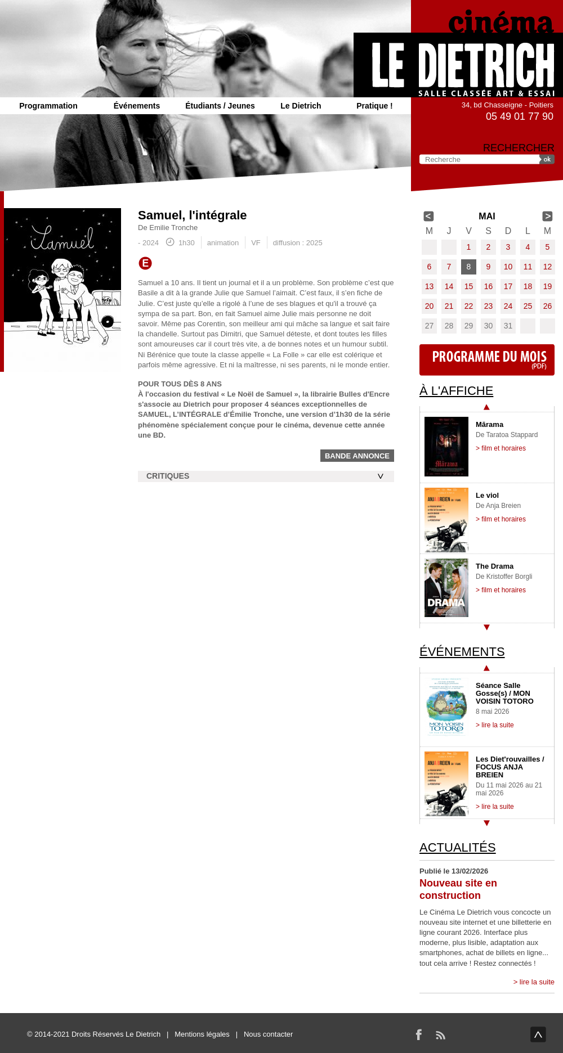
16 (488, 286)
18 (528, 286)
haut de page (538, 1034)
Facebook (419, 1034)
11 (528, 266)
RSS (440, 1034)
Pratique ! (374, 105)
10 (508, 266)
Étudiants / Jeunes (220, 105)
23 (488, 306)
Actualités (457, 847)
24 (508, 306)
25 (528, 306)
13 (429, 286)
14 (449, 286)
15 (468, 286)
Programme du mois (487, 360)
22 (468, 306)
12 (547, 266)
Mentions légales (202, 1034)
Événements (137, 105)
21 (449, 306)
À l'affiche (456, 391)
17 (508, 286)
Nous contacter (268, 1034)
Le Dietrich (300, 105)
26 (547, 306)
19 (547, 286)
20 (429, 306)
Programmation (48, 105)
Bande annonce (357, 456)
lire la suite (537, 982)
